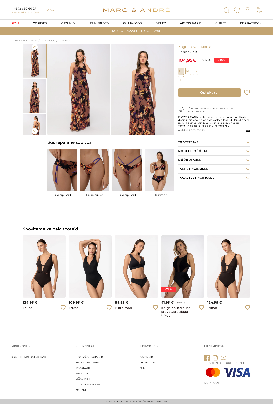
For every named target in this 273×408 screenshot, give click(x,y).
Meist (143, 368)
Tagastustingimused (196, 177)
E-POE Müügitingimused (89, 357)
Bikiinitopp (159, 195)
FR (196, 71)
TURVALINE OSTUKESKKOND (224, 363)
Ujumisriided (99, 23)
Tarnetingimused (193, 169)
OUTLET (220, 23)
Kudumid (68, 23)
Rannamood (132, 23)
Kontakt (81, 390)
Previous (35, 47)
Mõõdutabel (83, 379)
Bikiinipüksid (62, 195)
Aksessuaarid (191, 23)
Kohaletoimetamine (87, 362)
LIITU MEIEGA (214, 346)
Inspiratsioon (251, 23)
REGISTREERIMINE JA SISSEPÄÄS (28, 357)
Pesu (15, 23)
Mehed (161, 23)
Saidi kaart (213, 382)
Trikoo (27, 308)
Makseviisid (82, 373)
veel (248, 130)
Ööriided (40, 23)
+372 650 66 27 (25, 8)
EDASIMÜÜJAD (147, 362)
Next (35, 131)
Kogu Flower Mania (194, 47)
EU (181, 71)
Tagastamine (83, 368)
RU (188, 71)
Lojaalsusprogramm (88, 384)
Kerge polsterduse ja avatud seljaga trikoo (175, 311)
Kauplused (146, 357)
